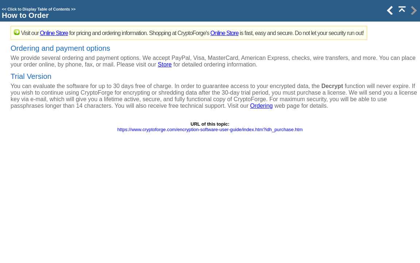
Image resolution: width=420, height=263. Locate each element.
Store (165, 64)
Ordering (261, 106)
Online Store (54, 33)
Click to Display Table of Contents (38, 9)
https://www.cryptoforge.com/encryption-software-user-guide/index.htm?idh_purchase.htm (210, 129)
